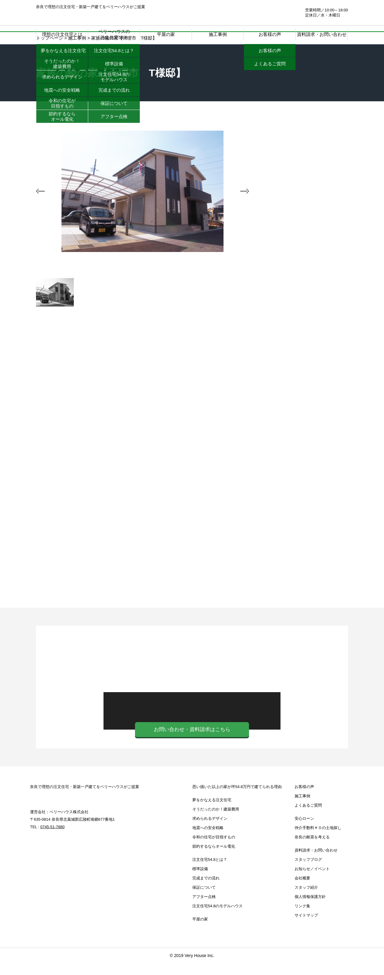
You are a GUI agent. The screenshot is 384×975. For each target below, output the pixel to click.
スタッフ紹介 (306, 899)
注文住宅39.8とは (303, 263)
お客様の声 (304, 798)
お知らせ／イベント (312, 881)
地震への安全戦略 (208, 839)
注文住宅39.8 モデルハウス (303, 336)
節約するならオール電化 (213, 858)
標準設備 (200, 881)
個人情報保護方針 (310, 908)
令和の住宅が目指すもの (213, 849)
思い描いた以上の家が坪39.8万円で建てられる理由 (303, 167)
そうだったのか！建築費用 (215, 821)
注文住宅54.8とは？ (209, 871)
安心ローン (303, 387)
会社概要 (302, 890)
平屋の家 (166, 34)
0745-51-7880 (266, 12)
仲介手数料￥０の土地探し (303, 438)
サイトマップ (306, 927)
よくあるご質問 (308, 817)
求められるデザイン (209, 830)
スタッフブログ (303, 540)
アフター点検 (204, 908)
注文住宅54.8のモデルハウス (217, 918)
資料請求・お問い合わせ (321, 34)
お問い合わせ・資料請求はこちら (192, 741)
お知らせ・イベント (303, 489)
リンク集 (302, 918)
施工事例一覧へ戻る (143, 347)
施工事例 (218, 34)
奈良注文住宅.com (66, 809)
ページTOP (363, 945)
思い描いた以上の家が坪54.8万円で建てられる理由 (237, 798)
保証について (204, 899)
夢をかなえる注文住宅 (211, 812)
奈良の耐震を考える (303, 591)
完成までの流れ (206, 890)
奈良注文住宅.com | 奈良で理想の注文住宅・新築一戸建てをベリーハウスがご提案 (72, 15)
